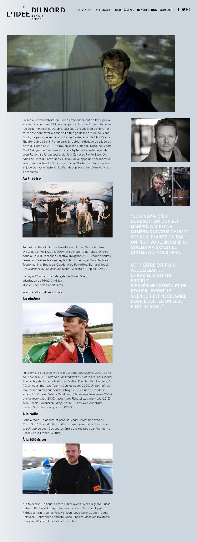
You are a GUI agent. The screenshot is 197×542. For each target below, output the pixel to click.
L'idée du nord (40, 13)
